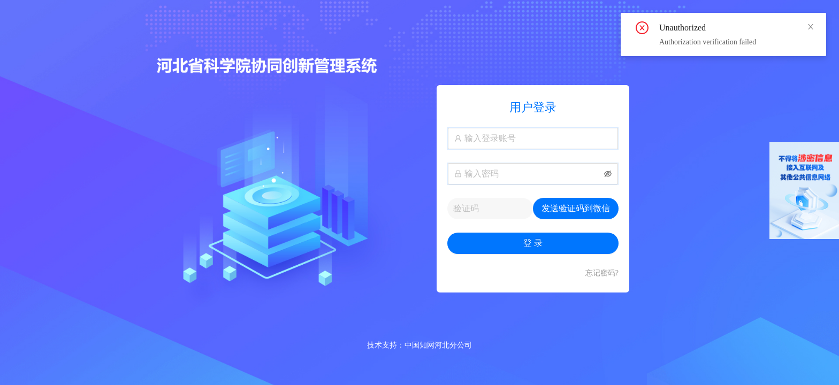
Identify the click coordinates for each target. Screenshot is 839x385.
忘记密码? (602, 273)
